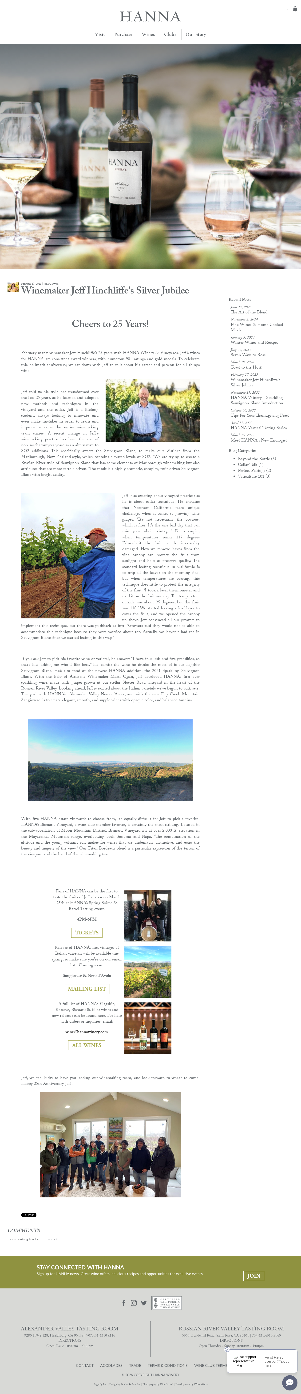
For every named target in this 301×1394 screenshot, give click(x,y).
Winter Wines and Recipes (254, 343)
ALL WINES (86, 1045)
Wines (148, 34)
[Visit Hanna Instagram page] (134, 1303)
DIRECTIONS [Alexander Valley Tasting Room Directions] (69, 1340)
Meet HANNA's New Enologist (259, 441)
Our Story (196, 34)
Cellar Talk (250, 465)
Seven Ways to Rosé (248, 355)
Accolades (111, 1365)
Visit (100, 34)
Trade (135, 1365)
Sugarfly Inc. (100, 1385)
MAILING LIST (87, 989)
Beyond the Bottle (257, 459)
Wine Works (201, 1385)
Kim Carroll (166, 1385)
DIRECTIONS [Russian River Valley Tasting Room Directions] (231, 1340)
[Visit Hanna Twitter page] (144, 1303)
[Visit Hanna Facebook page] (124, 1303)
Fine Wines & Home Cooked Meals (257, 328)
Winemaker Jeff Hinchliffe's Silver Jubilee (255, 383)
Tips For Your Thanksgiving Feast (260, 416)
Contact (85, 1365)
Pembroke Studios (130, 1385)
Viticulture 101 (254, 477)
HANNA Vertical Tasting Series (259, 428)
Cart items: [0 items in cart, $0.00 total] (295, 8)
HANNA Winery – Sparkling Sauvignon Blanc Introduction (257, 401)
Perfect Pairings (254, 471)
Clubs (170, 34)
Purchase (123, 34)
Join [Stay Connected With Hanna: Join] (253, 1276)
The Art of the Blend (249, 312)
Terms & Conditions (168, 1365)
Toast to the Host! (246, 368)
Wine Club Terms (211, 1365)
